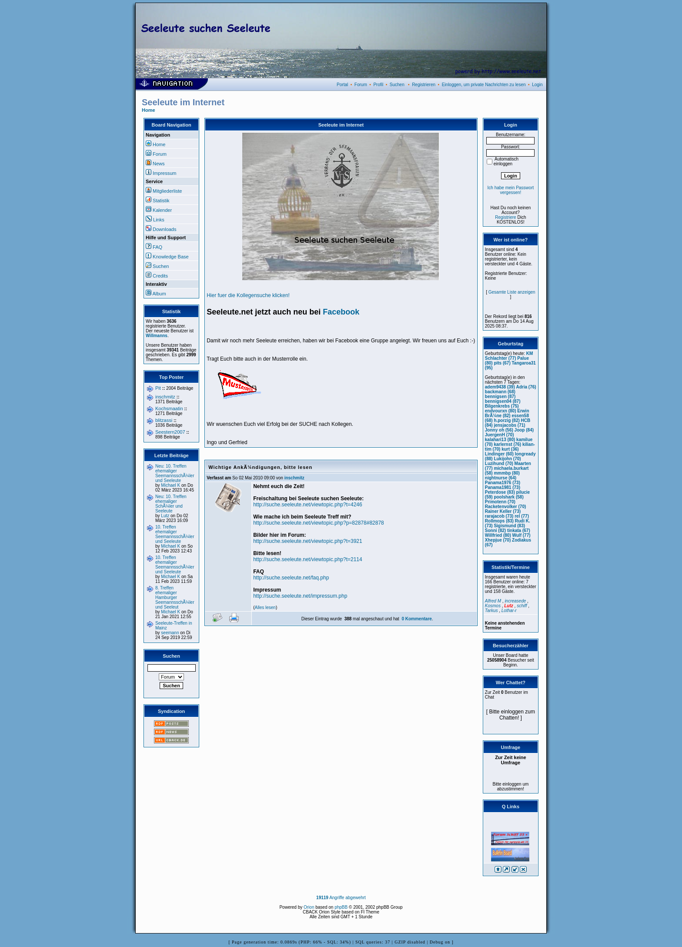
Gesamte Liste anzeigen (511, 292)
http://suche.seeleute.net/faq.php (291, 578)
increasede (515, 601)
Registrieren (423, 84)
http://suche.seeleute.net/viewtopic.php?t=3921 (307, 541)
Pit (158, 388)
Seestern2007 (170, 432)
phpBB (341, 907)
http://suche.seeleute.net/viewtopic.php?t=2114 (307, 559)
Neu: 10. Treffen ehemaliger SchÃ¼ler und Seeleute (171, 503)
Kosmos (493, 605)
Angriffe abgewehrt (341, 897)
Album (159, 293)
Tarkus (491, 610)
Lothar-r (509, 610)
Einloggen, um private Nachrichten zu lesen (484, 84)
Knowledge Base (171, 256)
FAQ (157, 247)
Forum (360, 84)
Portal (342, 84)
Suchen (397, 84)
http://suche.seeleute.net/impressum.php (300, 596)
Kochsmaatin (169, 408)
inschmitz (165, 396)
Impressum (164, 173)
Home (148, 110)
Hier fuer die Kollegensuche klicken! (248, 295)
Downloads (164, 229)
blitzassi (163, 420)
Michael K (170, 485)
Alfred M (493, 601)
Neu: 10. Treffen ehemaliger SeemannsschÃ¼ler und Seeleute (174, 473)
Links (158, 219)
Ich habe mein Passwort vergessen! (511, 190)
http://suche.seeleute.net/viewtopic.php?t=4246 (307, 505)
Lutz (165, 515)
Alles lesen (265, 607)
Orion (309, 907)
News (159, 163)
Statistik (161, 200)
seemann (170, 632)
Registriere (505, 217)
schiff (522, 605)
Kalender (162, 210)
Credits (160, 275)
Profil (378, 84)
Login (537, 84)
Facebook (341, 312)
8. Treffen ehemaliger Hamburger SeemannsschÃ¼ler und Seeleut (174, 597)
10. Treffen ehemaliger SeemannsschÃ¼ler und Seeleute (174, 534)
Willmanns (156, 335)
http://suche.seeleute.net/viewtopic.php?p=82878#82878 (318, 523)
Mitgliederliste (167, 191)
